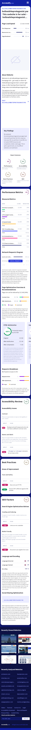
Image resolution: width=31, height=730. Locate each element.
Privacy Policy (5, 713)
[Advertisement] (15, 44)
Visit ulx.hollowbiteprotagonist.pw (15, 101)
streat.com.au (5, 694)
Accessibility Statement (8, 710)
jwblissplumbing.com (7, 698)
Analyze (26, 718)
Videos (3, 707)
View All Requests (15, 261)
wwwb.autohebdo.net (7, 686)
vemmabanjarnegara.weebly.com (8, 682)
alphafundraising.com (7, 690)
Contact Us (17, 707)
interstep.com (5, 678)
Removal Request (22, 710)
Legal (24, 707)
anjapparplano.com (7, 702)
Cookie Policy (15, 713)
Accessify (8, 3)
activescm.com (5, 674)
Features (9, 707)
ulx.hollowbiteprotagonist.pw (14, 8)
